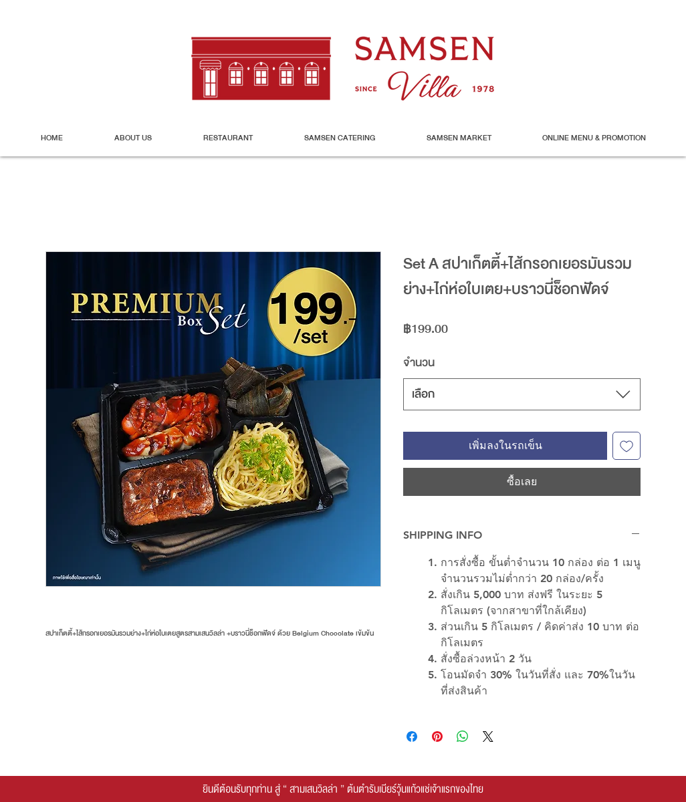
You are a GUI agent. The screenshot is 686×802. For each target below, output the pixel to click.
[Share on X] (488, 736)
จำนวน (419, 362)
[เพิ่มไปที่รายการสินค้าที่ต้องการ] (626, 446)
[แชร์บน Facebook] (412, 736)
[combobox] (522, 394)
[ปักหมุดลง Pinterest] (437, 736)
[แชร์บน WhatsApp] (463, 736)
